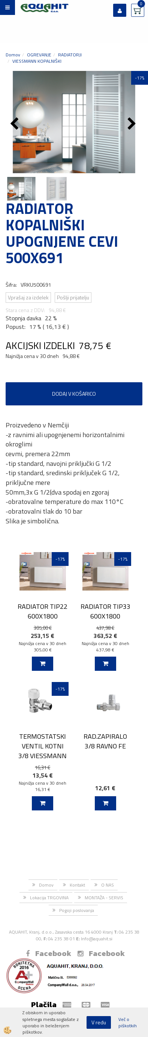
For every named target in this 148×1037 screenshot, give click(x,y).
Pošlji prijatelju (73, 297)
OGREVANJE (39, 54)
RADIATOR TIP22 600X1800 (42, 611)
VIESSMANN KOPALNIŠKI (36, 61)
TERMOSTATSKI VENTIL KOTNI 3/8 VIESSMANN (42, 745)
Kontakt (77, 884)
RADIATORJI (70, 54)
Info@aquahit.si (96, 938)
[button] (132, 124)
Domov (13, 54)
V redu (98, 1022)
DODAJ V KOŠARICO (74, 394)
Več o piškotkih (127, 1022)
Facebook (48, 953)
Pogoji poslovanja (76, 910)
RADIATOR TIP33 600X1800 (105, 611)
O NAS (107, 884)
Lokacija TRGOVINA (49, 897)
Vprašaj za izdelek (28, 297)
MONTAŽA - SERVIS (104, 897)
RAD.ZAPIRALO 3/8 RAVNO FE (105, 741)
